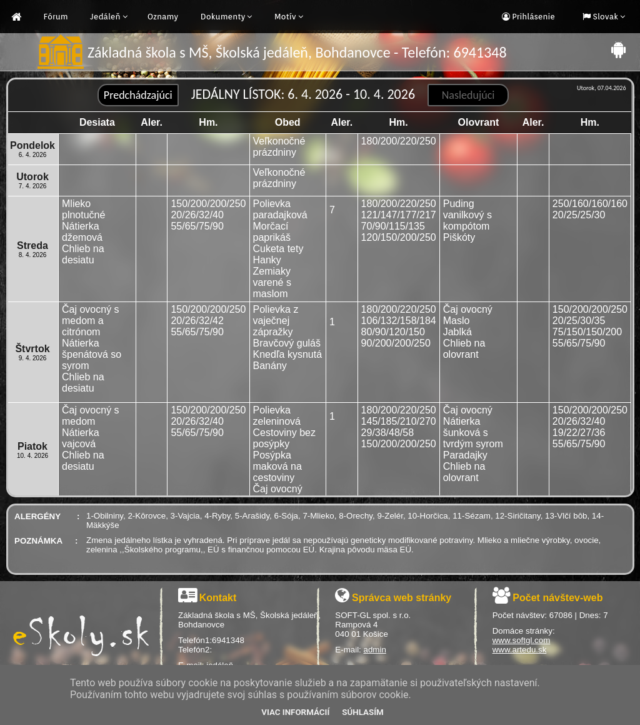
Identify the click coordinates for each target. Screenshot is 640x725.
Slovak (604, 16)
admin (375, 649)
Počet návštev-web (557, 597)
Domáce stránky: (523, 631)
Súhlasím (362, 712)
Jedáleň (105, 16)
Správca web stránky (401, 597)
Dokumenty (223, 16)
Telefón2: (195, 649)
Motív (285, 16)
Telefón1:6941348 (211, 640)
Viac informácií (295, 712)
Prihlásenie (532, 16)
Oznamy (163, 16)
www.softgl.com (521, 640)
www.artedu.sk (519, 649)
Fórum (56, 16)
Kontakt (218, 597)
